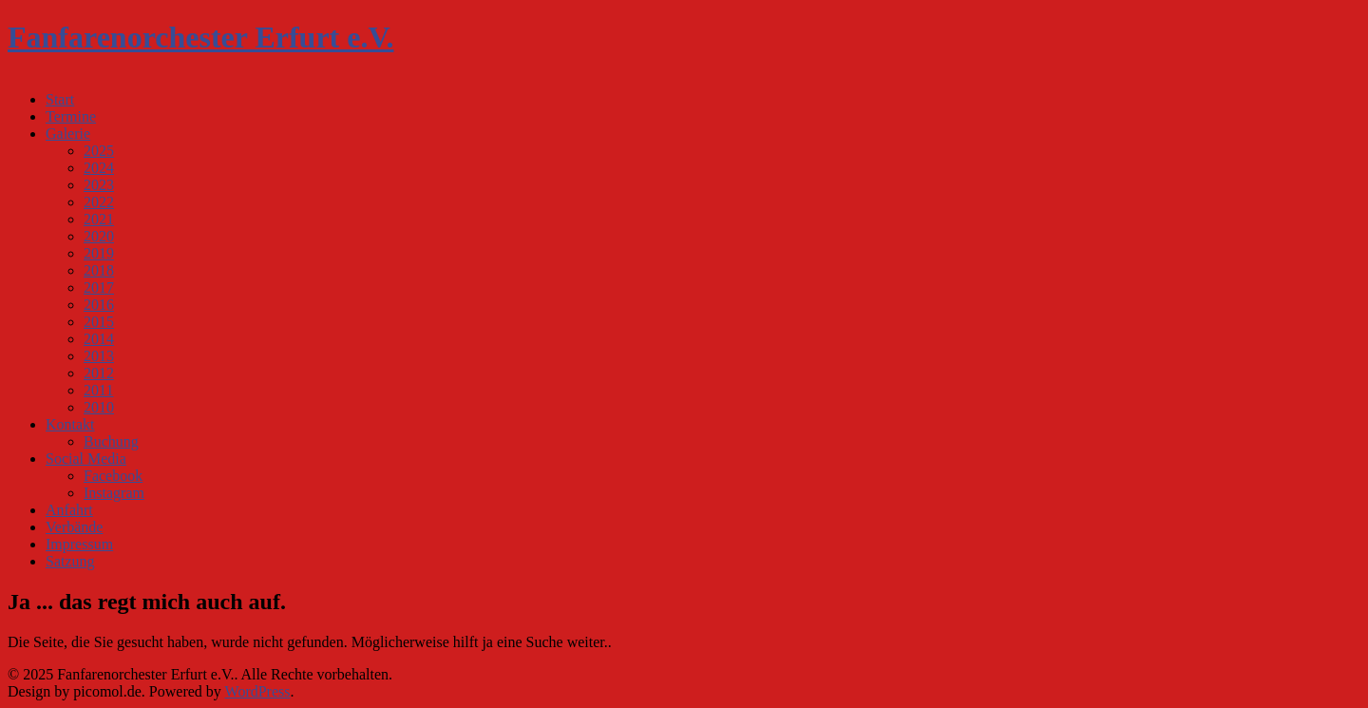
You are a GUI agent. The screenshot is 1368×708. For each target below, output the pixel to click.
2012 (99, 373)
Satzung (70, 561)
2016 (99, 305)
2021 (99, 219)
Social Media (86, 458)
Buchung (111, 441)
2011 (98, 390)
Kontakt (70, 424)
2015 (99, 322)
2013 (99, 356)
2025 (99, 151)
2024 (99, 168)
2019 (99, 253)
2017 (99, 287)
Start (60, 99)
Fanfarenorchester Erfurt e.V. (200, 37)
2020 (99, 236)
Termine (71, 116)
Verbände (74, 527)
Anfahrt (69, 510)
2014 (99, 339)
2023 (99, 185)
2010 (99, 407)
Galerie (68, 133)
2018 (99, 270)
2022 (99, 202)
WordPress (258, 691)
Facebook (113, 476)
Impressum (79, 544)
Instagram (114, 493)
